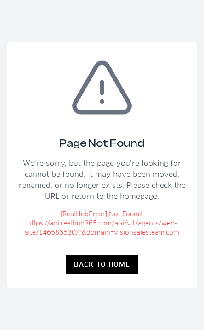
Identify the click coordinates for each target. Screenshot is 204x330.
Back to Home (102, 264)
